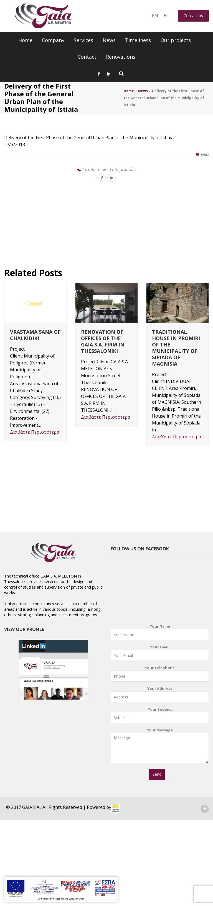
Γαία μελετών (123, 170)
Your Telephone (160, 674)
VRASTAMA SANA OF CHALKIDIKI (35, 334)
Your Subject (160, 716)
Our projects (175, 40)
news (103, 170)
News (109, 40)
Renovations (120, 56)
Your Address (160, 695)
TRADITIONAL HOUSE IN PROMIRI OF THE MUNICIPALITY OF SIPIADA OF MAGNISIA (176, 347)
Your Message (160, 747)
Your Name (160, 633)
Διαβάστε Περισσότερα (34, 432)
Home (25, 40)
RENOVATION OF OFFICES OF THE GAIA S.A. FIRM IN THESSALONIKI (102, 341)
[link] (115, 808)
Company (53, 40)
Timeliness (138, 40)
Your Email (160, 654)
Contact (87, 56)
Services (83, 40)
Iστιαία (89, 170)
